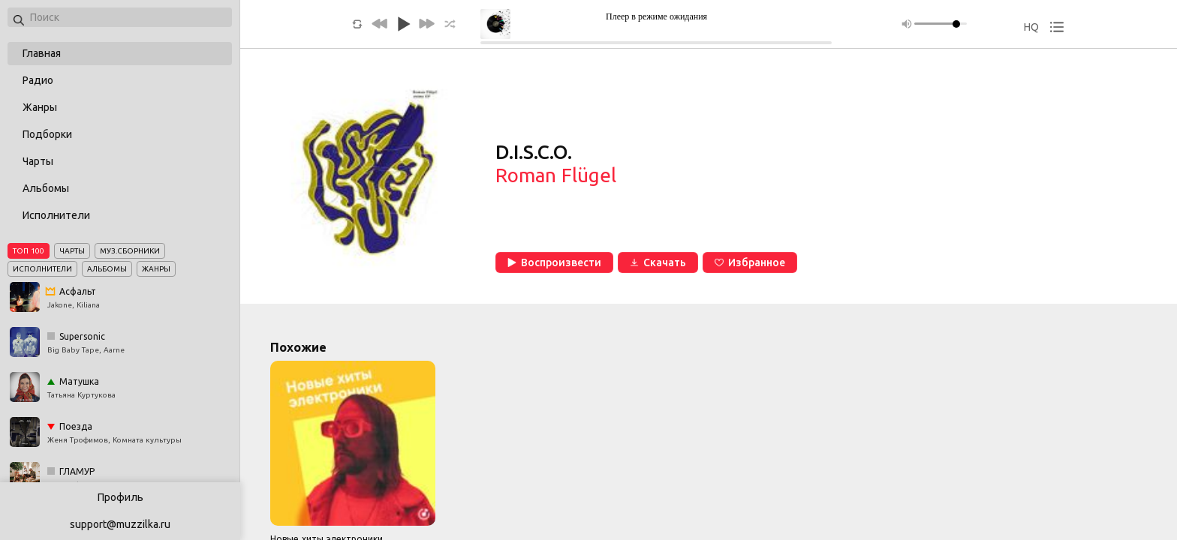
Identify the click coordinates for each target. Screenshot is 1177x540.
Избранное (750, 262)
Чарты (38, 161)
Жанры (40, 107)
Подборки (47, 134)
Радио (38, 80)
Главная (42, 53)
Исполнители (56, 215)
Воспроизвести (554, 262)
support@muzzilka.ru (120, 524)
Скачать (658, 262)
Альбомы (46, 188)
